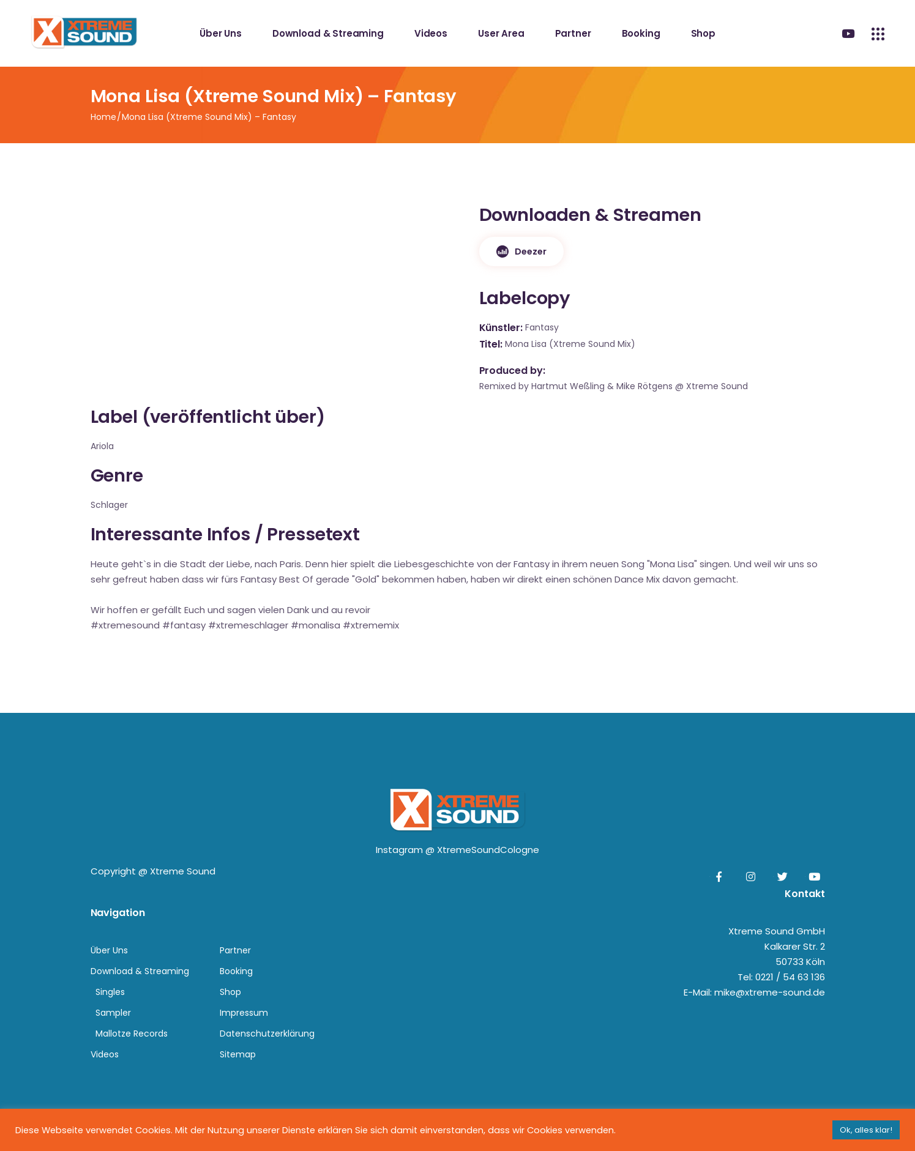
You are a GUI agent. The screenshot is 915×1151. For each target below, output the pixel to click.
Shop (230, 992)
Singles (110, 992)
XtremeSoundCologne (488, 849)
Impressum (244, 1013)
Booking (236, 971)
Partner (235, 950)
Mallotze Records (131, 1033)
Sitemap (238, 1054)
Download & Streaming (140, 971)
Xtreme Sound (182, 871)
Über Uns (109, 950)
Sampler (113, 1013)
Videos (105, 1054)
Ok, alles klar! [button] (866, 1130)
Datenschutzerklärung (267, 1033)
